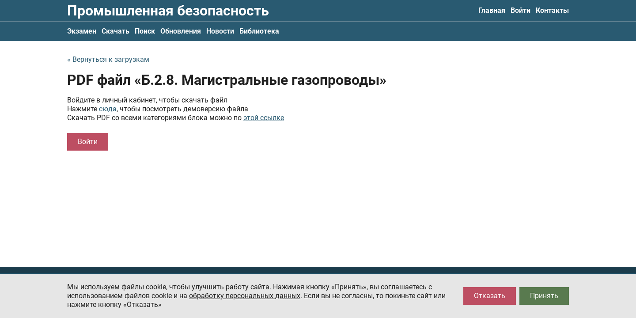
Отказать (489, 296)
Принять (544, 296)
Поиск (145, 31)
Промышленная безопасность (168, 10)
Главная (491, 10)
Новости (220, 31)
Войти (520, 10)
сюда (108, 109)
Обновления (180, 31)
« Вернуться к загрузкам (108, 59)
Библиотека (259, 31)
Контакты (552, 10)
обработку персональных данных (244, 296)
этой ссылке (263, 118)
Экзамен (81, 31)
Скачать (115, 31)
